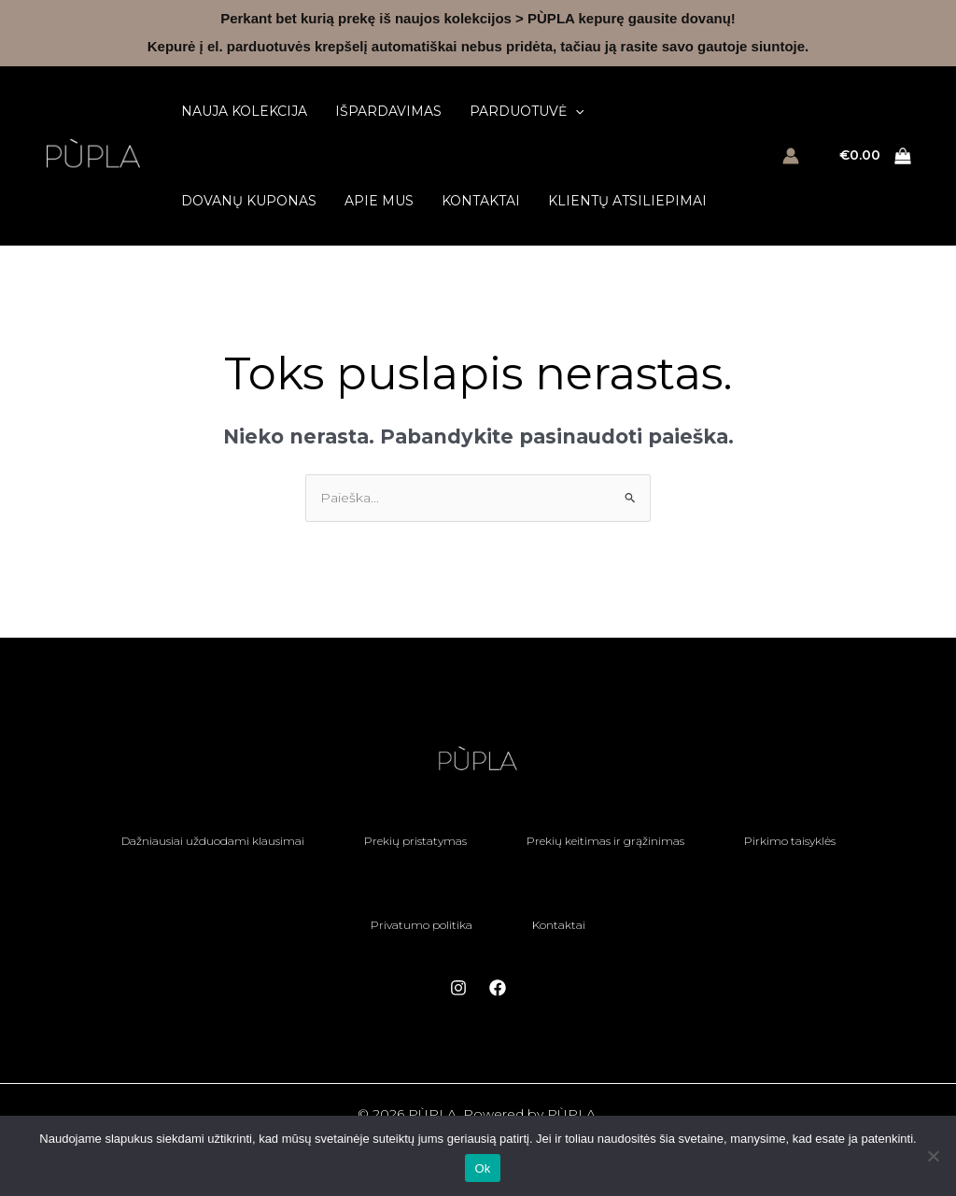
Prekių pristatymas (415, 841)
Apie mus (379, 200)
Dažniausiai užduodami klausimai (212, 841)
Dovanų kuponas (248, 200)
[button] (575, 111)
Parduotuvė (526, 111)
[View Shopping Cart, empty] (876, 156)
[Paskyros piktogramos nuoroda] (790, 156)
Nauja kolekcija (244, 111)
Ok (482, 1168)
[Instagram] (458, 987)
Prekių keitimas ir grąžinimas (605, 841)
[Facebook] (497, 987)
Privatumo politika (421, 925)
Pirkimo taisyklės (790, 841)
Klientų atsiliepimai (627, 200)
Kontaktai (481, 200)
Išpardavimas (388, 111)
